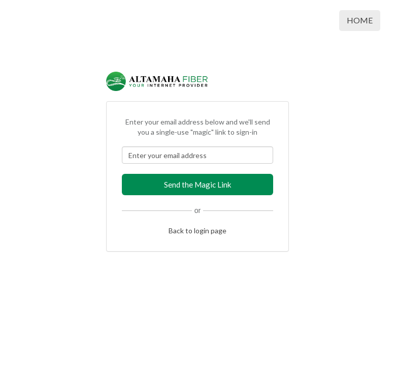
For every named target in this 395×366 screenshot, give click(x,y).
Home (360, 20)
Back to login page (197, 230)
